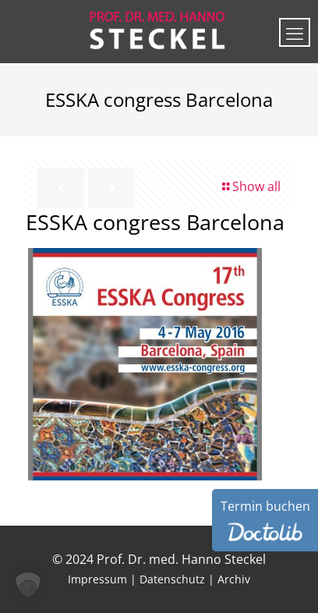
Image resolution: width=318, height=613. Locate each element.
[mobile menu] (294, 32)
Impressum (97, 579)
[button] (28, 585)
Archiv (233, 579)
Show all (250, 186)
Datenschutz (172, 579)
